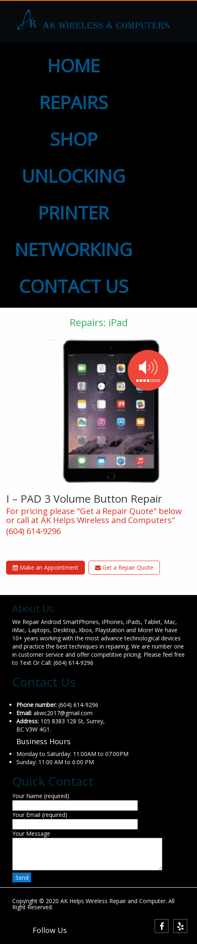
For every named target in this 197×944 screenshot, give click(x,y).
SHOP (73, 139)
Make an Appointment (45, 567)
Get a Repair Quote (124, 567)
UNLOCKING (73, 175)
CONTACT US (73, 286)
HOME (73, 65)
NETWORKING (73, 249)
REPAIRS (73, 102)
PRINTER (73, 212)
